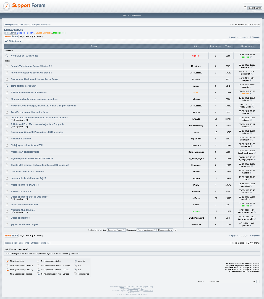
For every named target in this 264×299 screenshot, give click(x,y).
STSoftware (133, 289)
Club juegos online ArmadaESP (27, 145)
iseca (196, 132)
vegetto (196, 178)
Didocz (196, 92)
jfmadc (196, 86)
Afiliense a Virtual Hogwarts (25, 152)
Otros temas (24, 25)
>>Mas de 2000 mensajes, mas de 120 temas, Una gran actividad (43, 105)
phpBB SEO (132, 292)
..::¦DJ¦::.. (196, 198)
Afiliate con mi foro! (21, 191)
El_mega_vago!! (196, 158)
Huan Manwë (134, 291)
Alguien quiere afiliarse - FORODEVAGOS (32, 158)
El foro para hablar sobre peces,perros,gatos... (34, 99)
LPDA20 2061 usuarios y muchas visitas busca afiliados (39, 117)
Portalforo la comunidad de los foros (29, 112)
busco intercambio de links (24, 204)
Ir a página (233, 37)
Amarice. (245, 186)
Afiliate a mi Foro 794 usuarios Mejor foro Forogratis (37, 124)
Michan (196, 205)
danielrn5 (196, 145)
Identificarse (135, 15)
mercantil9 (245, 74)
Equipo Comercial (44, 33)
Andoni (196, 172)
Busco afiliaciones (20, 218)
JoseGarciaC (196, 73)
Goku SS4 (196, 224)
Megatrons (196, 66)
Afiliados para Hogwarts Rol (25, 185)
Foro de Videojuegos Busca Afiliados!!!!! (31, 66)
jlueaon (245, 225)
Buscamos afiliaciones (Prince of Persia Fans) (34, 79)
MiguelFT (196, 56)
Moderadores (59, 33)
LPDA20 (196, 119)
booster (245, 57)
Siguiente (256, 37)
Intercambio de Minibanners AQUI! (28, 178)
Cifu (245, 179)
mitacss (196, 99)
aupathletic (196, 139)
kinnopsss (196, 165)
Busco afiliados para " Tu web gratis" (30, 197)
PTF (142, 289)
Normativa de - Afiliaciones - (25, 56)
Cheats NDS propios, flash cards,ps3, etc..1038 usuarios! (40, 165)
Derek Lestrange (196, 152)
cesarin (245, 87)
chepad (245, 80)
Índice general (11, 25)
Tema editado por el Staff (23, 86)
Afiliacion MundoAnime (23, 210)
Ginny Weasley (196, 125)
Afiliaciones (46, 25)
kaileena (196, 79)
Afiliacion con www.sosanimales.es (29, 92)
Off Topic (35, 25)
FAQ (125, 15)
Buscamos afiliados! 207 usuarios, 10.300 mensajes (37, 132)
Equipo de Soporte (26, 33)
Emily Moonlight (245, 212)
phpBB (121, 287)
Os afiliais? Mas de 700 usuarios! (28, 171)
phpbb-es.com (148, 291)
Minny (196, 185)
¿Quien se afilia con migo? (24, 224)
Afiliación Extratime (21, 138)
